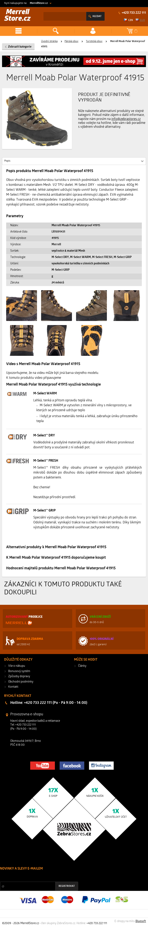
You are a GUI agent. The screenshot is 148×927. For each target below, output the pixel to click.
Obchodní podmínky (20, 681)
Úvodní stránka (49, 41)
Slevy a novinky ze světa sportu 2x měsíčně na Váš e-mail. (35, 876)
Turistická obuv (94, 41)
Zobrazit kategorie (19, 46)
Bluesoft (140, 921)
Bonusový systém (19, 671)
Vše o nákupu (16, 666)
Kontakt (13, 686)
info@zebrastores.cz (126, 119)
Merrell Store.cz (17, 16)
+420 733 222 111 (133, 13)
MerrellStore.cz (39, 3)
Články (82, 666)
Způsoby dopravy (19, 676)
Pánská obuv (71, 41)
